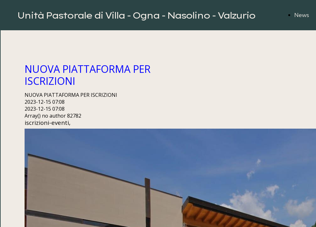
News (301, 15)
